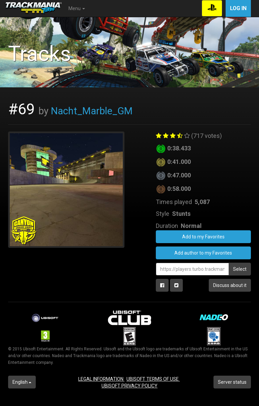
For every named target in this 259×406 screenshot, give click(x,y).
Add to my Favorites (203, 236)
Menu (76, 8)
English (21, 382)
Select (240, 269)
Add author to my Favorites (203, 253)
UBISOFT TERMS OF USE (153, 379)
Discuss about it (230, 285)
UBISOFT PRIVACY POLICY (129, 385)
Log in (238, 8)
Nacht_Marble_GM (92, 111)
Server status (232, 382)
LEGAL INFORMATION (101, 379)
